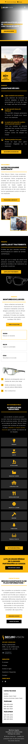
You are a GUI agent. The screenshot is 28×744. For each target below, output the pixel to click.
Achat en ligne (6, 668)
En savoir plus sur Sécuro (11, 152)
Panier (19, 2)
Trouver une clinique (10, 2)
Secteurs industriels (14, 548)
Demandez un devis (14, 616)
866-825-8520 (8, 719)
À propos (5, 662)
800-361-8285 (8, 706)
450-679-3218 (8, 715)
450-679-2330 (8, 704)
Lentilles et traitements (11, 272)
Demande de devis (9, 31)
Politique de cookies (14, 733)
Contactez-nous (14, 621)
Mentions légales (14, 730)
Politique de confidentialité (14, 732)
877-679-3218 (8, 717)
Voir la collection (14, 324)
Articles (4, 665)
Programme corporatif (10, 200)
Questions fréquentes (9, 672)
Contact (4, 675)
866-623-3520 (8, 708)
